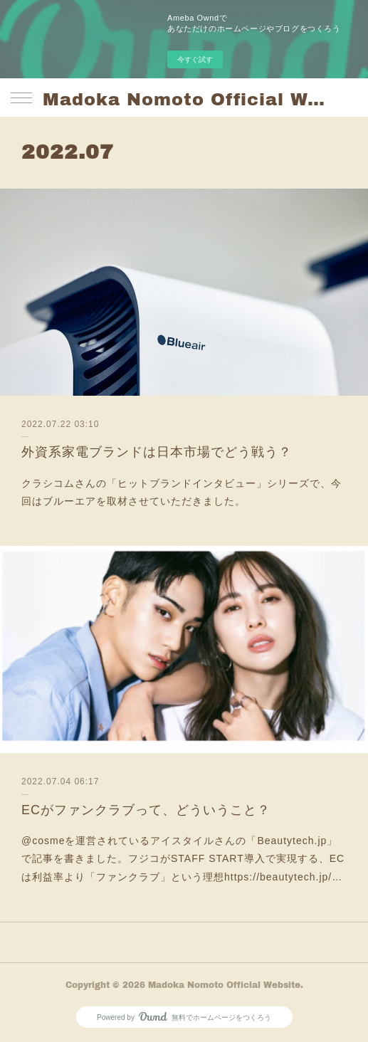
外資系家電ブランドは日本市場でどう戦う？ (156, 452)
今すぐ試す (195, 59)
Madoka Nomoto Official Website (184, 98)
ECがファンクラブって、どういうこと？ (145, 810)
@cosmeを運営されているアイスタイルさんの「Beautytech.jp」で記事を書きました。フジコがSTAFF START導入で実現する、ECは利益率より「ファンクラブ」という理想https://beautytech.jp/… (183, 858)
